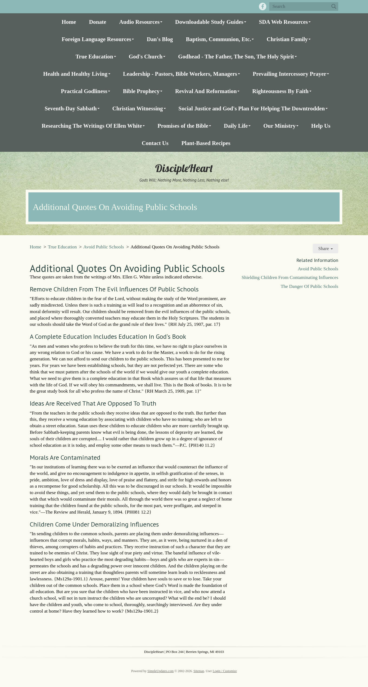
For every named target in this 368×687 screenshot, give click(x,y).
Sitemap (198, 671)
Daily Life (236, 126)
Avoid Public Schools (103, 246)
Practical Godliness (84, 91)
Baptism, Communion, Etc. (218, 39)
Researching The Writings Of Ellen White (92, 126)
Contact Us (155, 143)
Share (325, 248)
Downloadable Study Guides (209, 22)
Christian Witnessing (137, 108)
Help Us (320, 126)
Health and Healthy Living (75, 74)
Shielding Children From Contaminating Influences (290, 277)
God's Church (146, 56)
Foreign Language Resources (96, 39)
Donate (97, 22)
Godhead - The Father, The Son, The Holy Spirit (236, 56)
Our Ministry (279, 126)
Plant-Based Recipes (205, 143)
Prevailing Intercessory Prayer (289, 74)
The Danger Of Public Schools (309, 286)
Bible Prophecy (141, 91)
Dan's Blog (160, 39)
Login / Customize (225, 671)
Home (69, 22)
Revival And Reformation (206, 91)
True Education (94, 56)
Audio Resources (139, 22)
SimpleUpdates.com (160, 671)
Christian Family (287, 39)
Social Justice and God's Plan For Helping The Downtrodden (252, 108)
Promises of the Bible (182, 126)
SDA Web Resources (283, 22)
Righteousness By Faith (280, 91)
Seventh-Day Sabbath (71, 108)
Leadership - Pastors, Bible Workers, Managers (180, 74)
